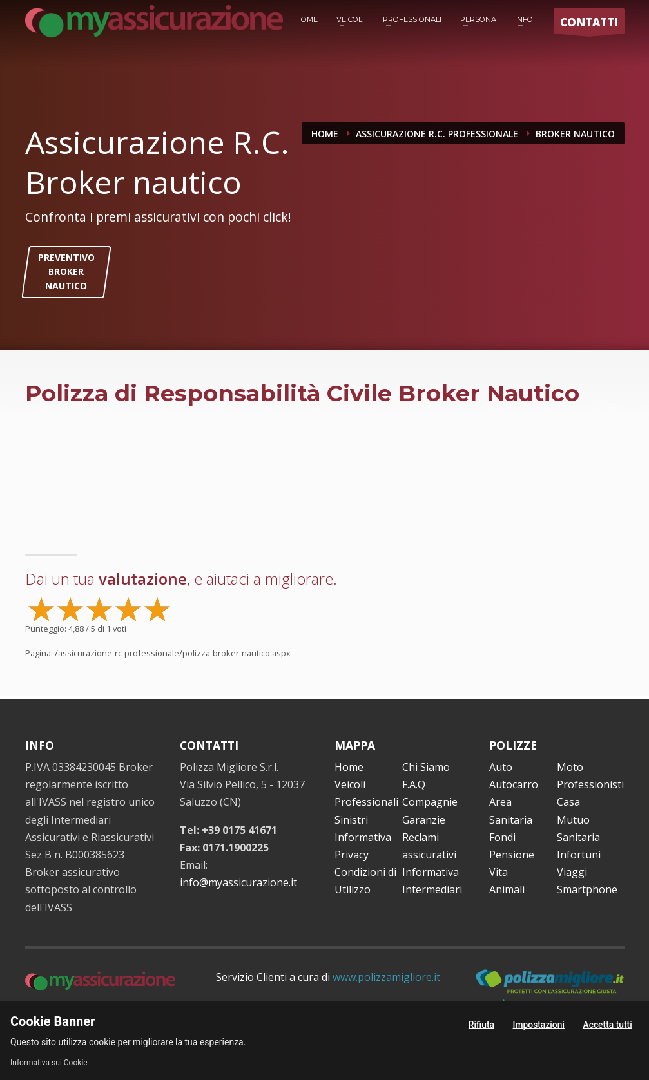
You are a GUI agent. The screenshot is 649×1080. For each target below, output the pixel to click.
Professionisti (590, 784)
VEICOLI (350, 19)
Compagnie (430, 802)
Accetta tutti (607, 1024)
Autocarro (513, 784)
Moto (570, 767)
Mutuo (573, 820)
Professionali (366, 802)
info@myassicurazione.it (238, 882)
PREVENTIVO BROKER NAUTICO (66, 271)
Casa (568, 802)
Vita (498, 872)
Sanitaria (578, 837)
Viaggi (572, 872)
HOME (306, 19)
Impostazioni (538, 1024)
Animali (507, 889)
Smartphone (587, 889)
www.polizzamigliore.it (386, 977)
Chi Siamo (426, 767)
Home (348, 767)
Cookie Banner (52, 1021)
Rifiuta (481, 1024)
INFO (524, 19)
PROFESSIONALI (412, 19)
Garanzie (423, 820)
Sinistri (351, 820)
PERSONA (478, 19)
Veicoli (349, 784)
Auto (500, 767)
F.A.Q (413, 784)
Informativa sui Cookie (49, 1062)
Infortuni (579, 855)
